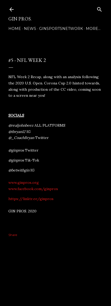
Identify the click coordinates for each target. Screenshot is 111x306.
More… (93, 28)
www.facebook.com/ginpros (33, 188)
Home (14, 28)
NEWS (30, 28)
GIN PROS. (19, 19)
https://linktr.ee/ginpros (31, 198)
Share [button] (12, 235)
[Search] (99, 8)
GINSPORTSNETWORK (61, 28)
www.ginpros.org (23, 182)
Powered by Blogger (55, 281)
